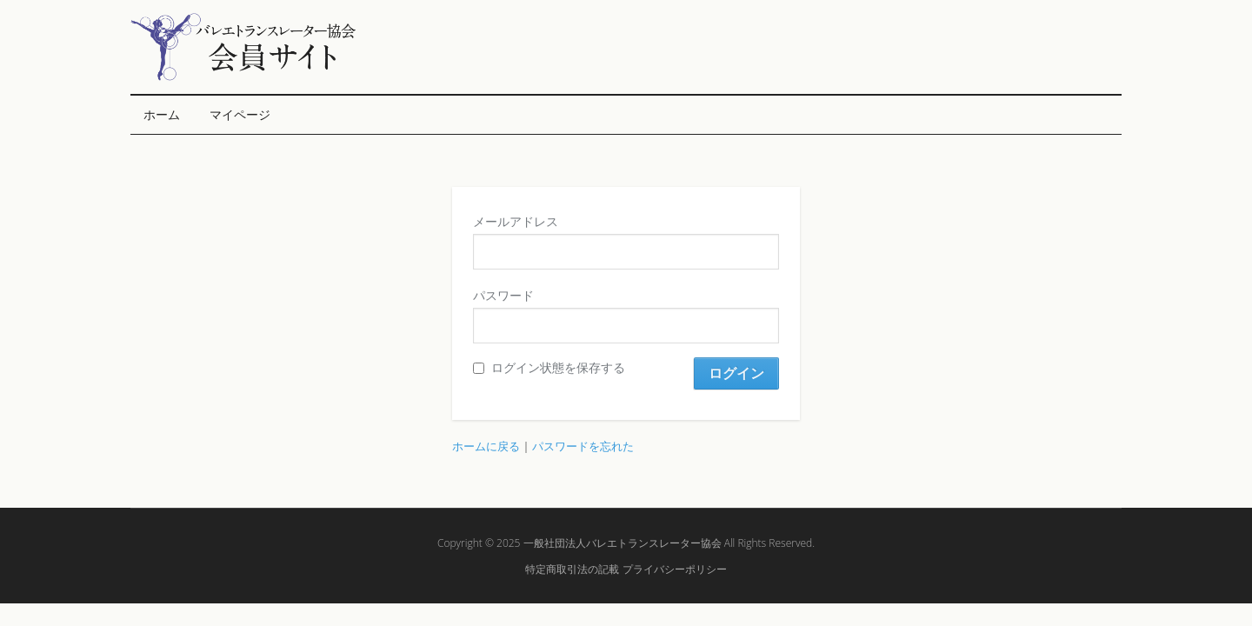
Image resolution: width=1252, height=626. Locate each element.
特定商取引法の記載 (572, 569)
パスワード (503, 295)
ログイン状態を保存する (549, 367)
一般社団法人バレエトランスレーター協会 (622, 543)
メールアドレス (515, 221)
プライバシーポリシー (675, 569)
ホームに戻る (486, 446)
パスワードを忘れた (583, 446)
